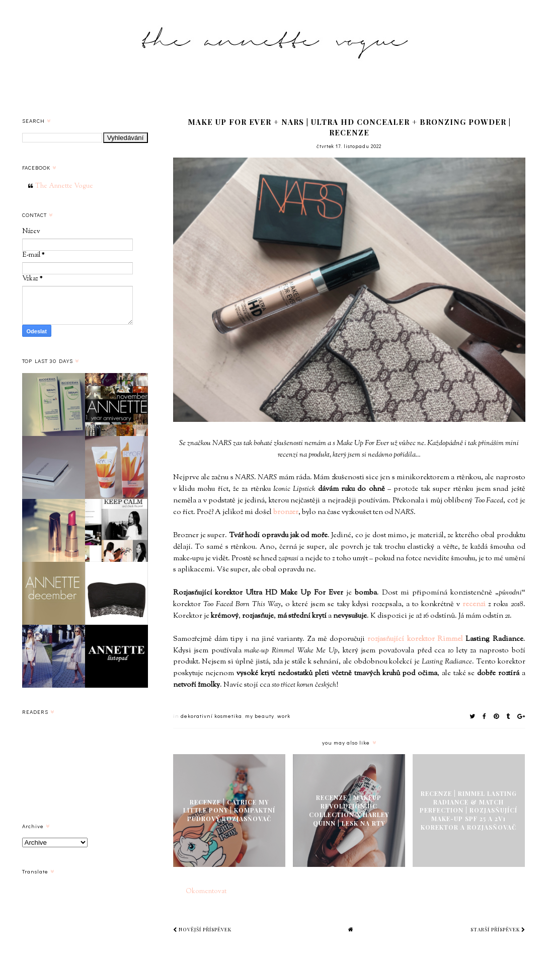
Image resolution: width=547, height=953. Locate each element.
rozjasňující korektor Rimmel (415, 639)
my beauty (259, 715)
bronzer (285, 512)
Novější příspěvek (202, 929)
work (283, 715)
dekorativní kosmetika (211, 715)
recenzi (474, 604)
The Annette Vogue (64, 186)
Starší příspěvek (498, 929)
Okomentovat (206, 891)
